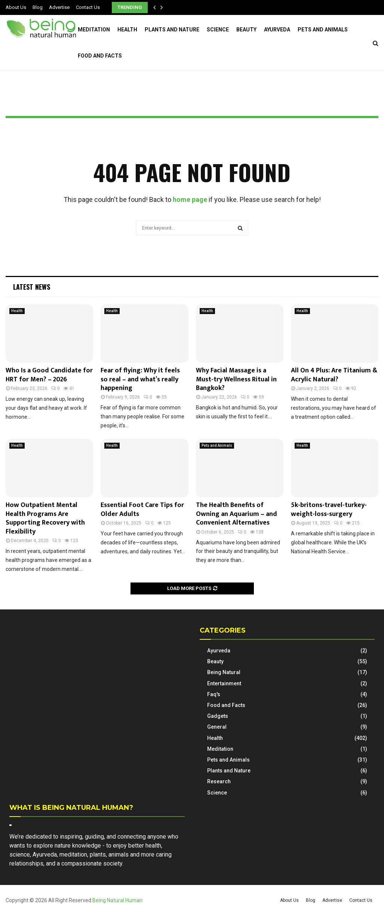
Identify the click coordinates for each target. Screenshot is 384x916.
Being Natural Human (117, 900)
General (217, 727)
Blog (38, 7)
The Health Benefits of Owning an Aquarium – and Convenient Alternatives (236, 514)
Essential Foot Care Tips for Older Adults (142, 509)
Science (218, 30)
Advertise (59, 7)
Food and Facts (100, 56)
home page (190, 199)
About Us (16, 7)
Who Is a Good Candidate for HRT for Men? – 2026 (49, 375)
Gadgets (217, 716)
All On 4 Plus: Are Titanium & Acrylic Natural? (334, 375)
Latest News (31, 287)
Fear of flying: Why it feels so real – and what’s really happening (140, 379)
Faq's (213, 694)
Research (219, 781)
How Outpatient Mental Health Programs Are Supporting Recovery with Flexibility (45, 518)
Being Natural (223, 672)
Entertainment (224, 683)
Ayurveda (277, 30)
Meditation (94, 30)
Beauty (246, 30)
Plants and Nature (172, 30)
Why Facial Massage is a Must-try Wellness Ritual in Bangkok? (236, 379)
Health (127, 30)
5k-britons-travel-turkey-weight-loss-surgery (329, 509)
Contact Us (88, 7)
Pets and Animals (323, 30)
